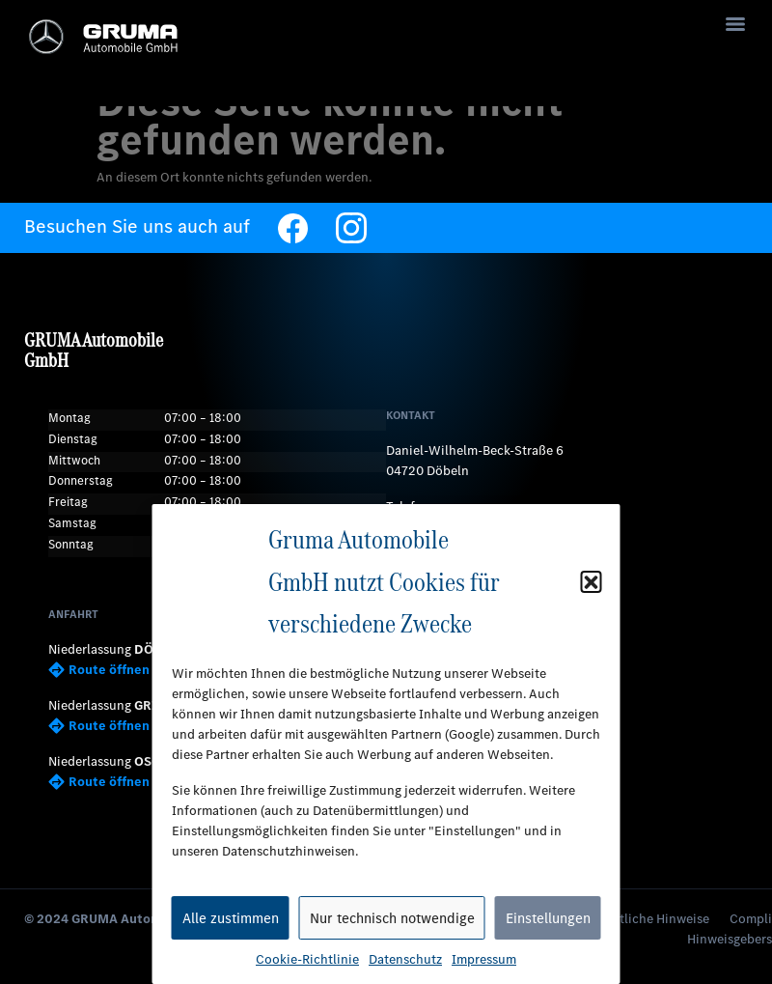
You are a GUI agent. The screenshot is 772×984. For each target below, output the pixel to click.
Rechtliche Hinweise (650, 919)
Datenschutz (405, 959)
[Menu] (735, 24)
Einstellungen (548, 918)
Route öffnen (99, 670)
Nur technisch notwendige (392, 918)
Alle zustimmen (230, 918)
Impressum (484, 959)
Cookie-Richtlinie (307, 959)
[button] (591, 581)
